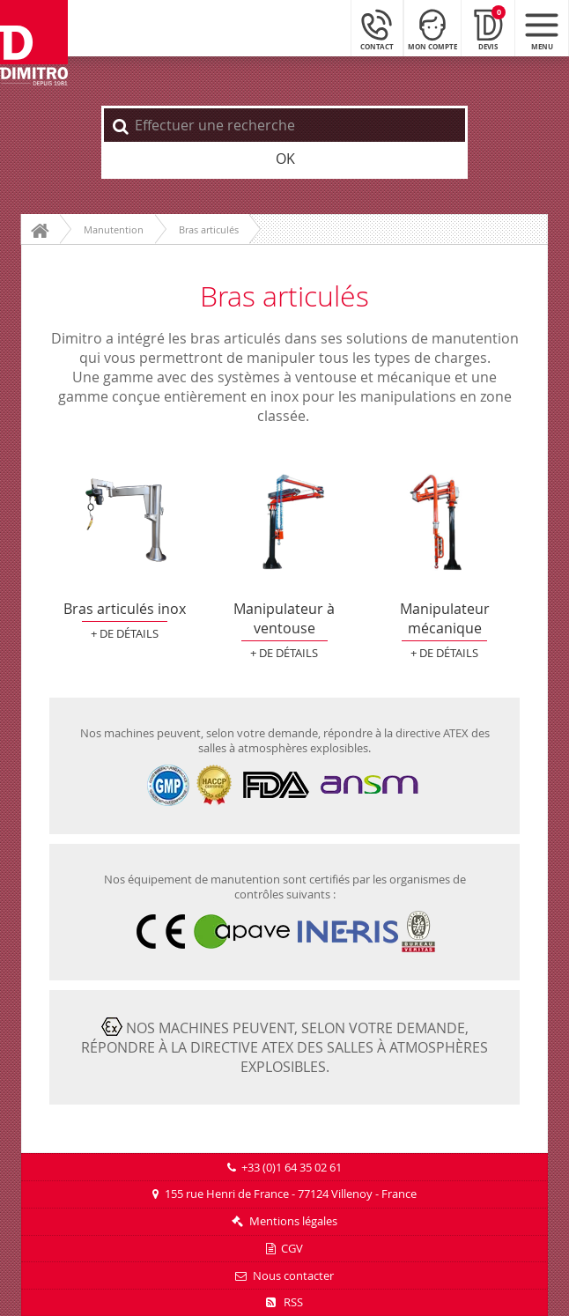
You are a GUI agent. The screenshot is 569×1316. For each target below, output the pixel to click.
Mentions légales (293, 1221)
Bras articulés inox (124, 522)
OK (285, 158)
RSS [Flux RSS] (284, 1302)
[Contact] (377, 28)
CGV (292, 1248)
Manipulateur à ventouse (284, 522)
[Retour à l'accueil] (34, 43)
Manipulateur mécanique (444, 522)
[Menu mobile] (541, 28)
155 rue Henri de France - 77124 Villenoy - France (291, 1194)
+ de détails (125, 633)
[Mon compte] (432, 28)
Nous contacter (293, 1275)
